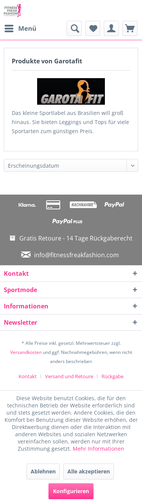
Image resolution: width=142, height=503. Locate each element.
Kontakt (28, 376)
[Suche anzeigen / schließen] (74, 28)
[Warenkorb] (129, 28)
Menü (20, 27)
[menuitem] (20, 28)
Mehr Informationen (98, 448)
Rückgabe (112, 376)
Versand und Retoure (69, 376)
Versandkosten (26, 352)
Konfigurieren (71, 491)
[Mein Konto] (111, 28)
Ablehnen (43, 471)
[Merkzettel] (92, 28)
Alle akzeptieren (88, 471)
